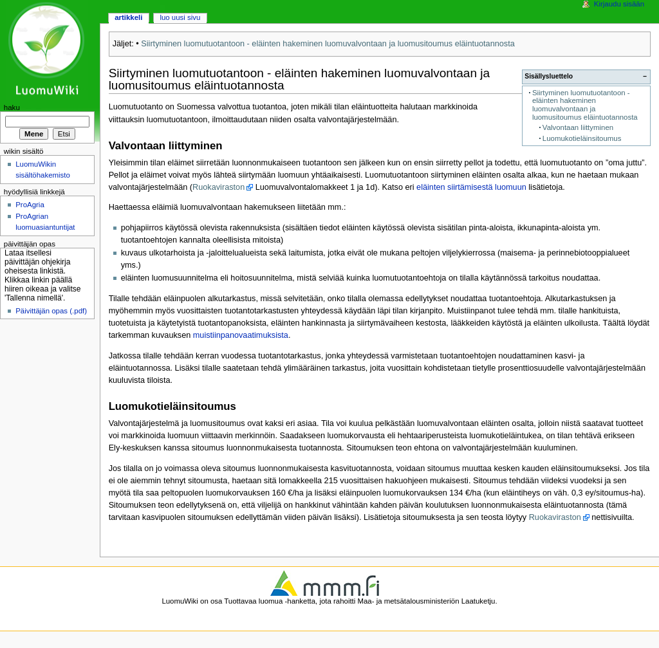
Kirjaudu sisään (619, 4)
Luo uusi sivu (180, 17)
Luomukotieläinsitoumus (582, 138)
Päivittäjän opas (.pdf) (51, 311)
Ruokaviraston (218, 187)
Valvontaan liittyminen (578, 127)
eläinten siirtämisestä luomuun (471, 187)
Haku (12, 107)
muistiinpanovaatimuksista (240, 335)
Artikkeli (128, 17)
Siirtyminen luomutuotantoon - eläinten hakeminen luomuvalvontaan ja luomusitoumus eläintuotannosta (327, 43)
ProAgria (29, 204)
